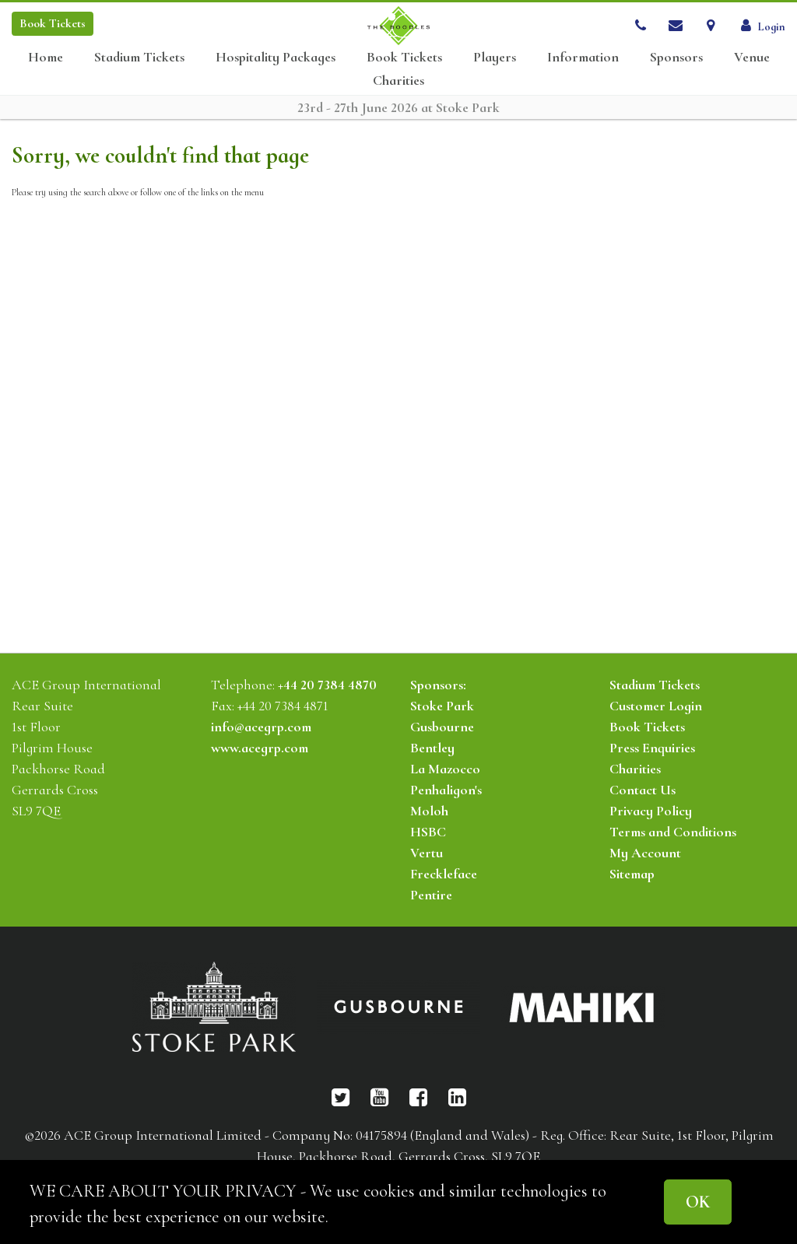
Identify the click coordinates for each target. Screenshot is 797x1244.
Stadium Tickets (139, 57)
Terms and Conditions (672, 831)
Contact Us (642, 789)
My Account (645, 852)
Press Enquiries (652, 747)
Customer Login (655, 705)
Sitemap (632, 873)
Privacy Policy (650, 810)
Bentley (432, 747)
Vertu (426, 852)
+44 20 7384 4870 (327, 684)
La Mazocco (445, 768)
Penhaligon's (446, 789)
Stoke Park (442, 705)
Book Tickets (404, 57)
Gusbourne (442, 726)
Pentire (431, 894)
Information (583, 57)
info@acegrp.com (261, 726)
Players (494, 57)
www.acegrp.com (259, 747)
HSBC (428, 831)
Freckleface (443, 873)
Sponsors (676, 57)
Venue (752, 57)
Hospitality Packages (275, 57)
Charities (398, 80)
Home (45, 57)
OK (698, 1201)
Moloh (429, 810)
